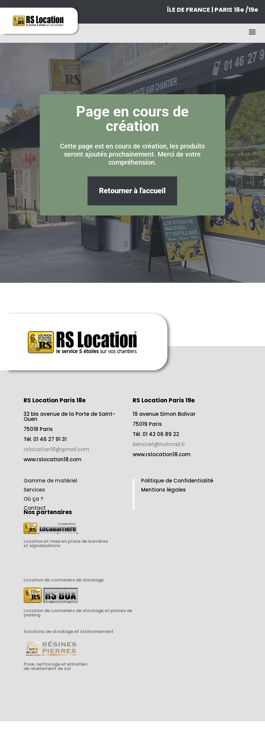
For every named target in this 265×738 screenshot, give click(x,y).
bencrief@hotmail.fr (159, 444)
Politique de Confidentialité (177, 480)
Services (34, 489)
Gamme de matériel (50, 480)
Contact (35, 507)
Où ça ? (33, 498)
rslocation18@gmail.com (56, 449)
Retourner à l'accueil (132, 191)
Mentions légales (163, 489)
